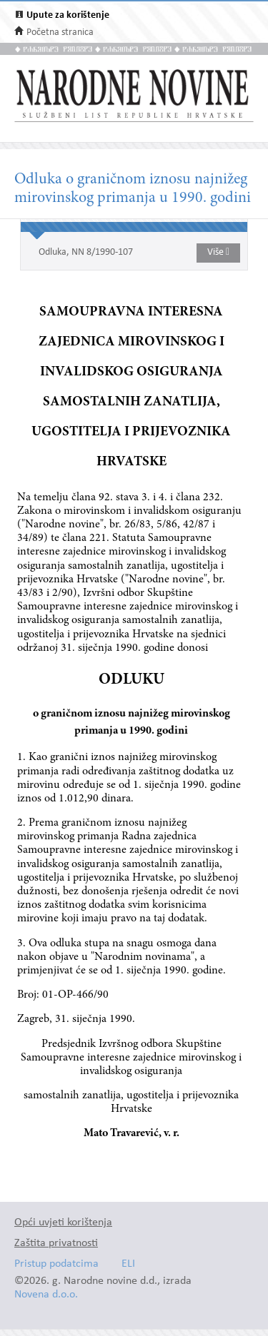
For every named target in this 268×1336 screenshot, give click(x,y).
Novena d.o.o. (46, 1295)
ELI (128, 1264)
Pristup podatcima (56, 1264)
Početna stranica (60, 32)
